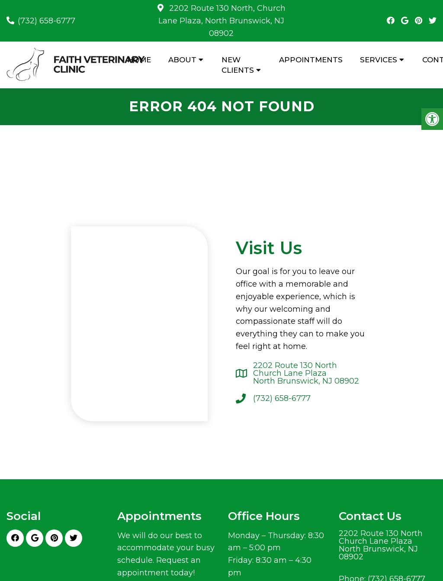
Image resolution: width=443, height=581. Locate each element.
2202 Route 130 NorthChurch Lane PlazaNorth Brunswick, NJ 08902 (306, 373)
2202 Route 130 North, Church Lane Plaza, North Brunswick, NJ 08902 (222, 20)
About (182, 59)
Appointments (311, 59)
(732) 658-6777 (46, 21)
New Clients (238, 64)
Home (139, 59)
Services (378, 59)
